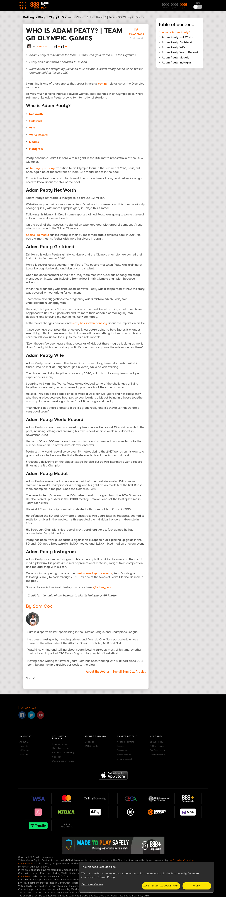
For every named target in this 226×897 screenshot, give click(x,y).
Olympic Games (60, 17)
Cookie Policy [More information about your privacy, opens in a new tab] (106, 877)
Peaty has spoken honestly (89, 323)
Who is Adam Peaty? (176, 32)
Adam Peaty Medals (175, 57)
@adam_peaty (103, 587)
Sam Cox (42, 46)
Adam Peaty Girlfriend (177, 42)
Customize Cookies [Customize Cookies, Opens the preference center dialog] (92, 884)
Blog (41, 17)
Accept (197, 886)
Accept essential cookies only (161, 886)
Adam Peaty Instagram (177, 62)
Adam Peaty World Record (180, 52)
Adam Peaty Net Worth (177, 37)
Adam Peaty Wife (173, 47)
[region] (146, 877)
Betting (28, 17)
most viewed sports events (94, 573)
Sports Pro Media (37, 235)
